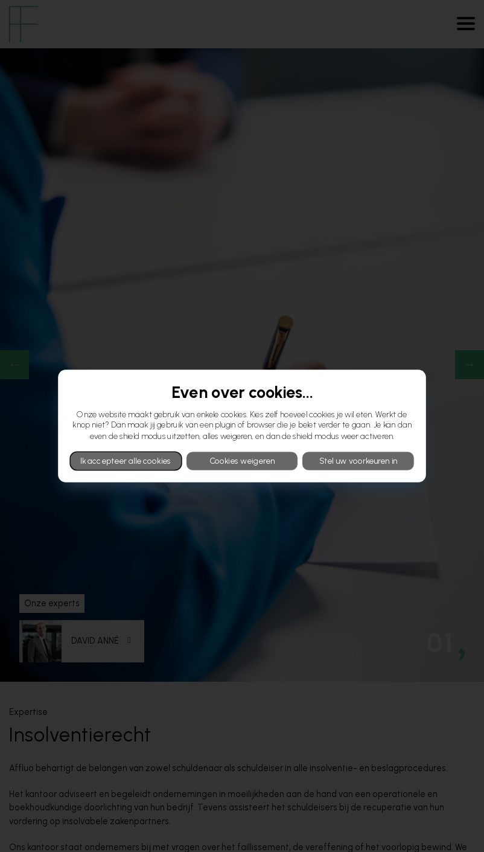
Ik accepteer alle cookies (125, 461)
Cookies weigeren (242, 461)
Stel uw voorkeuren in (358, 461)
